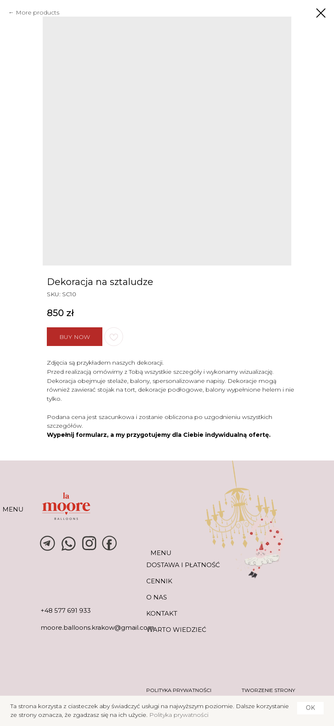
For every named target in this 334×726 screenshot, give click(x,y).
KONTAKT (161, 613)
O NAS (156, 597)
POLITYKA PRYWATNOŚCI (178, 690)
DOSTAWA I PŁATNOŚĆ (183, 565)
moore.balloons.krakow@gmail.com (97, 627)
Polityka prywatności (178, 715)
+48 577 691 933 (66, 610)
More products (37, 12)
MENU (13, 509)
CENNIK (159, 581)
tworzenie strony (268, 690)
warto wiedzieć (176, 629)
